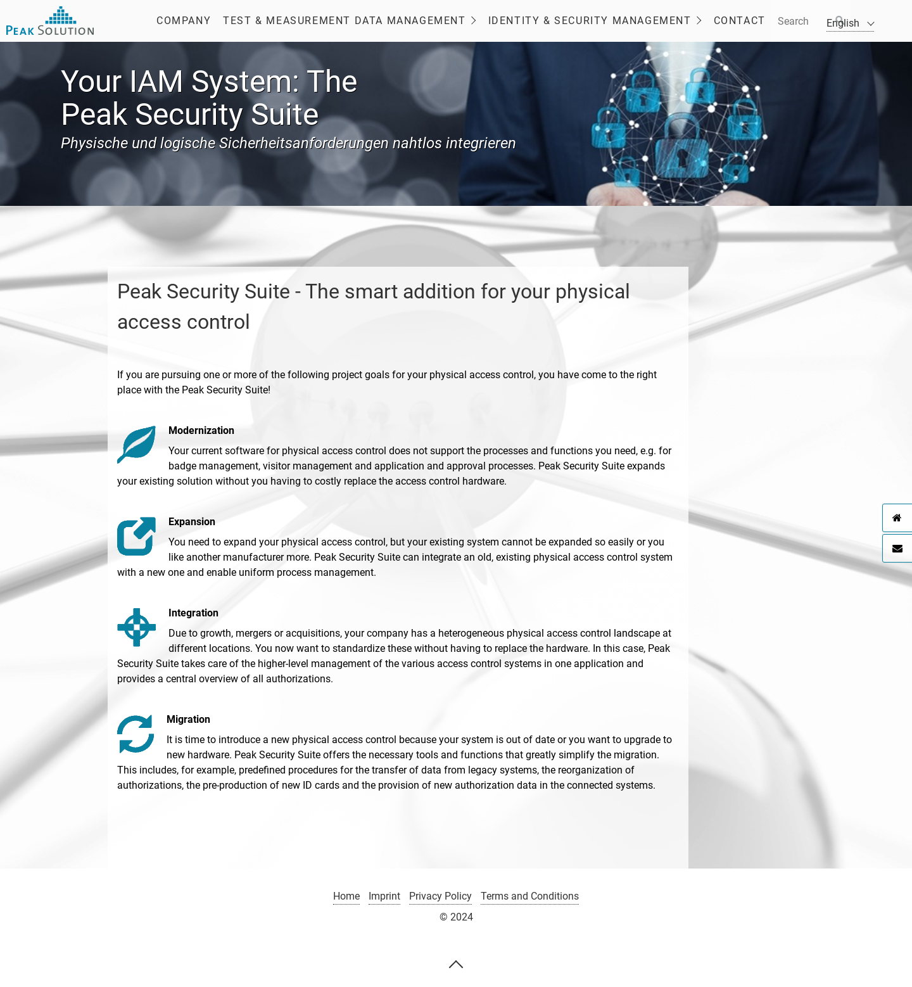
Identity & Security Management (590, 21)
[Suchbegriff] (811, 21)
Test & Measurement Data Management (344, 21)
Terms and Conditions (530, 896)
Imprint (384, 896)
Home (346, 896)
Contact (740, 21)
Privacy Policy (440, 896)
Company (183, 21)
